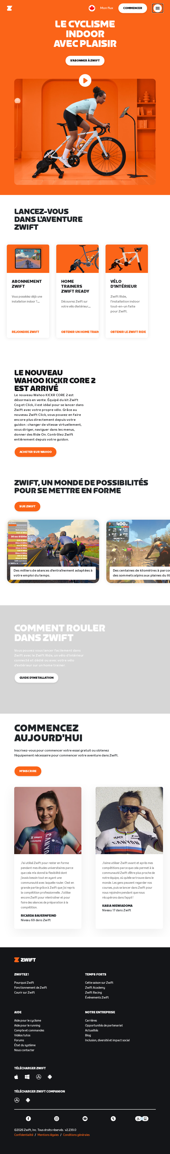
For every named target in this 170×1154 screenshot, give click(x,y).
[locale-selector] (92, 8)
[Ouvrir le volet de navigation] (157, 8)
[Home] (10, 8)
